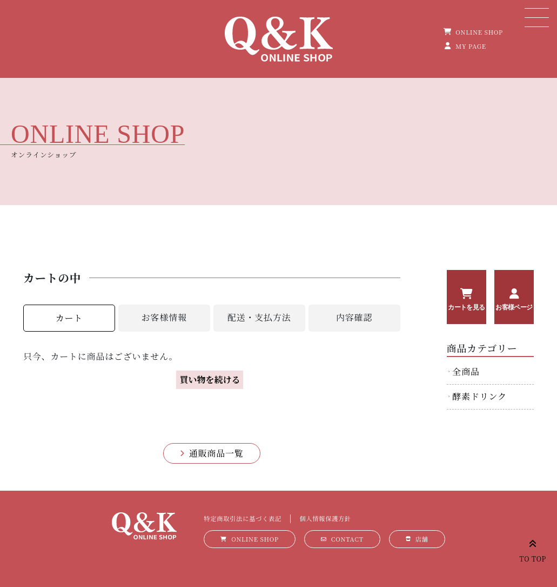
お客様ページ (513, 307)
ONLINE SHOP (479, 32)
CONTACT (347, 539)
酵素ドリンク (479, 396)
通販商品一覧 (216, 453)
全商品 (465, 371)
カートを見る (466, 307)
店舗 (421, 539)
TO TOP (533, 549)
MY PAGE (470, 46)
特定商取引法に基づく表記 (242, 518)
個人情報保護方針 (325, 518)
